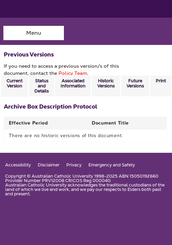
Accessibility (18, 165)
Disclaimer (48, 165)
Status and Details (41, 86)
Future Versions (135, 83)
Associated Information (73, 83)
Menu (33, 32)
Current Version (14, 83)
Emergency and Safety (111, 165)
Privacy (74, 165)
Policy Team (72, 73)
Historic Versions (106, 83)
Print (161, 81)
